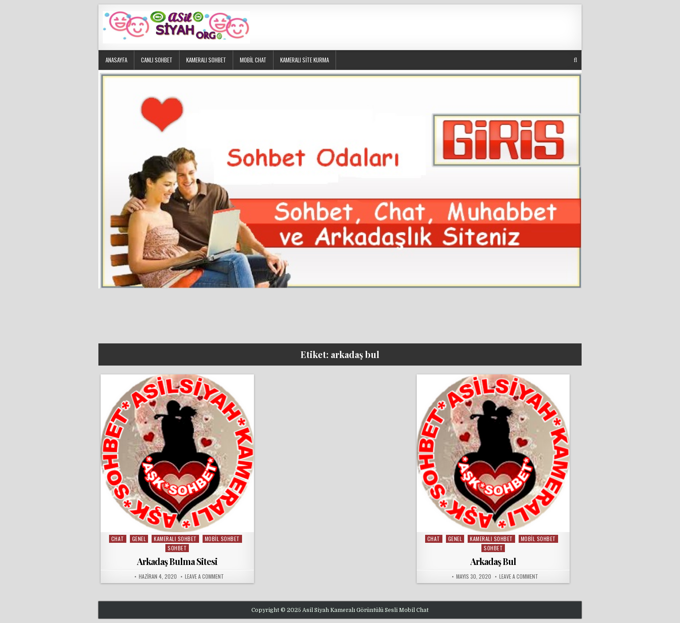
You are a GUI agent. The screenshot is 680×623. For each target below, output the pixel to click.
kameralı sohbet (175, 538)
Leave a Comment (204, 576)
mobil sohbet (222, 538)
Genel (139, 538)
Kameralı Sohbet (206, 59)
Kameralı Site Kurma (304, 59)
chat (117, 538)
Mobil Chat (253, 59)
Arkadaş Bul (493, 561)
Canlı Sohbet (156, 59)
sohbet (177, 548)
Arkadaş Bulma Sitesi (177, 561)
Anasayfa (116, 59)
